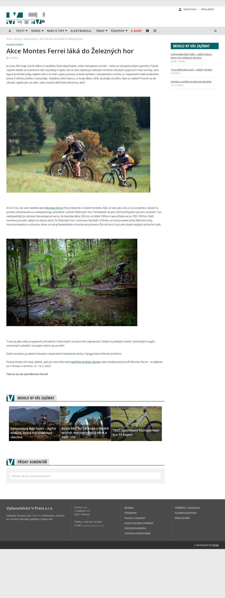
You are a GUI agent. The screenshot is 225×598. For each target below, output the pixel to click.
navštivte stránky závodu (85, 367)
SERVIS (36, 36)
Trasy (100, 36)
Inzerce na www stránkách (138, 527)
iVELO (33, 21)
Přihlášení (207, 9)
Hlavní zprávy (30, 43)
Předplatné (130, 517)
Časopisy (117, 36)
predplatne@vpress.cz (93, 530)
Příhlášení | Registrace (187, 512)
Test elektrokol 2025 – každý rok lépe (191, 74)
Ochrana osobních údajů (137, 538)
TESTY (20, 36)
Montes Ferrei (54, 213)
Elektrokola (81, 36)
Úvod (9, 43)
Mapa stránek (182, 522)
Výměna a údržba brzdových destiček (191, 86)
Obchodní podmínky (135, 532)
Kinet (215, 550)
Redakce (129, 512)
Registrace (190, 9)
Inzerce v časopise (134, 522)
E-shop (136, 36)
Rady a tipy (55, 36)
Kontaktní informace (186, 517)
